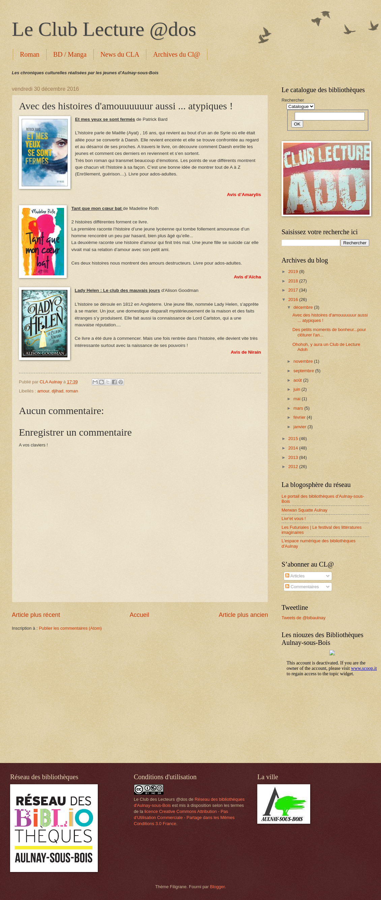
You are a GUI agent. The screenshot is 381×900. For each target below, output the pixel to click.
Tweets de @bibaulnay (303, 617)
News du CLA (120, 54)
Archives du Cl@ (176, 54)
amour (43, 390)
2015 (293, 438)
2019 (293, 271)
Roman (29, 54)
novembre (303, 361)
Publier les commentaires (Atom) (70, 628)
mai (297, 398)
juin (297, 389)
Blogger (217, 886)
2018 (293, 280)
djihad (57, 390)
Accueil (139, 614)
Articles (294, 575)
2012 (293, 466)
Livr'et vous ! (294, 518)
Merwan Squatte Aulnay (304, 510)
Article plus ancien (243, 614)
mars (298, 408)
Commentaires (302, 586)
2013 (293, 457)
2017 (293, 290)
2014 (293, 448)
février (299, 417)
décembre (303, 307)
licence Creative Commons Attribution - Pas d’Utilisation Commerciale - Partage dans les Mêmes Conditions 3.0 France (184, 817)
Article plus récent (36, 614)
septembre (304, 370)
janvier (300, 426)
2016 (293, 299)
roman (72, 390)
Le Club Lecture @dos (104, 29)
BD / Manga (70, 54)
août (298, 380)
